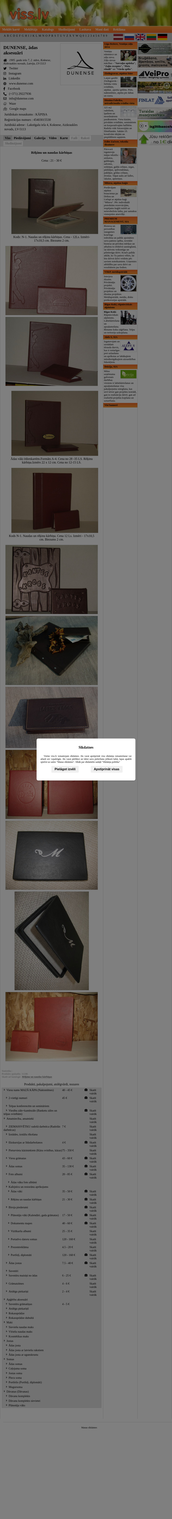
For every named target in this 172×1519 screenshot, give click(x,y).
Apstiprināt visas (106, 769)
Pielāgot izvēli (65, 769)
